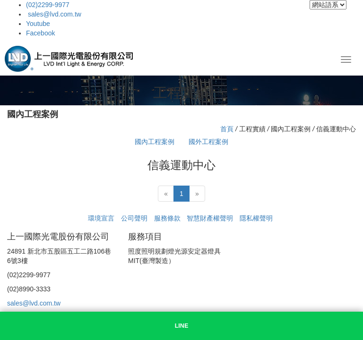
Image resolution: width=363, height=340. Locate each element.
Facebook (40, 33)
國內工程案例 (154, 141)
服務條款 (167, 218)
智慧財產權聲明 (210, 218)
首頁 (226, 129)
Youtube (38, 23)
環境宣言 (101, 218)
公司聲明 (134, 218)
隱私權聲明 (256, 218)
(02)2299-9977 (47, 4)
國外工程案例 (208, 141)
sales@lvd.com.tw (53, 14)
